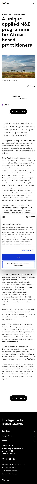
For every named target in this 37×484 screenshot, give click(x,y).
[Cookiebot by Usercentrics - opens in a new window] (26, 217)
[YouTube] (3, 459)
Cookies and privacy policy (10, 470)
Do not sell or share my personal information (18, 264)
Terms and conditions (9, 467)
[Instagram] (6, 459)
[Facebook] (10, 459)
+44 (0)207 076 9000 (10, 453)
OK (18, 257)
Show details (26, 250)
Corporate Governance (9, 474)
